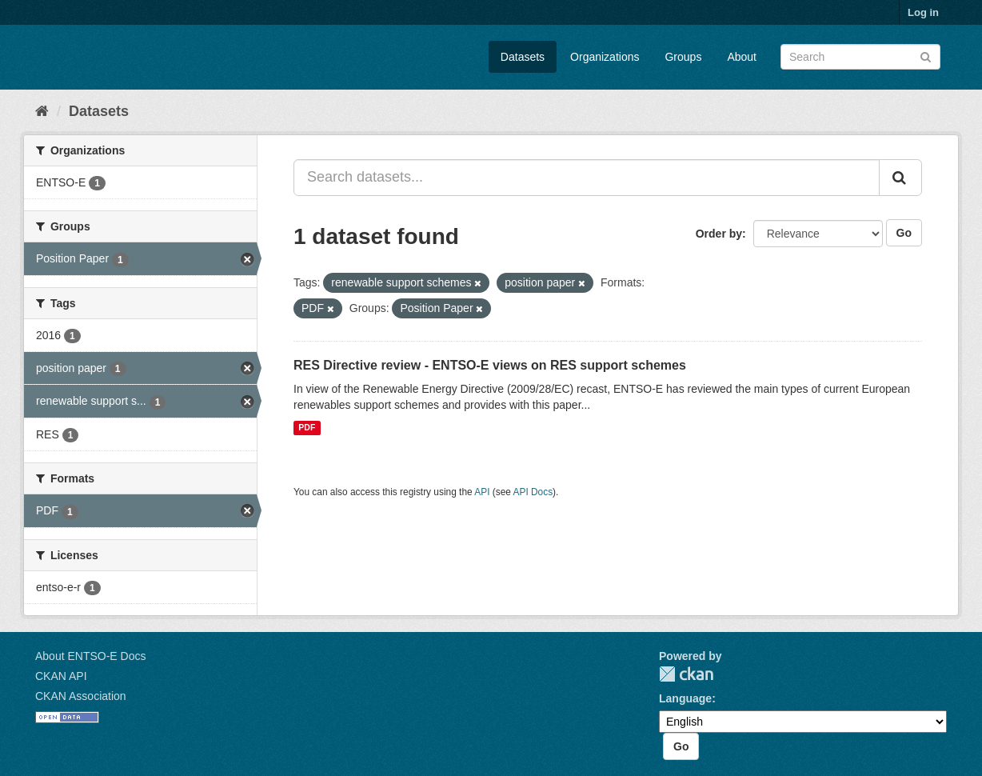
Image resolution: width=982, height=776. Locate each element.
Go (904, 232)
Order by (719, 233)
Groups (683, 56)
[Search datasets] (860, 57)
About (741, 56)
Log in (923, 12)
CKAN (686, 674)
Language (685, 698)
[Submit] (925, 55)
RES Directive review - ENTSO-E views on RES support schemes (489, 365)
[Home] (42, 111)
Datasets (523, 56)
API (481, 492)
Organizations (604, 56)
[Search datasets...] (586, 177)
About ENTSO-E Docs (90, 656)
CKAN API (61, 676)
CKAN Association (80, 696)
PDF (306, 428)
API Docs (533, 492)
